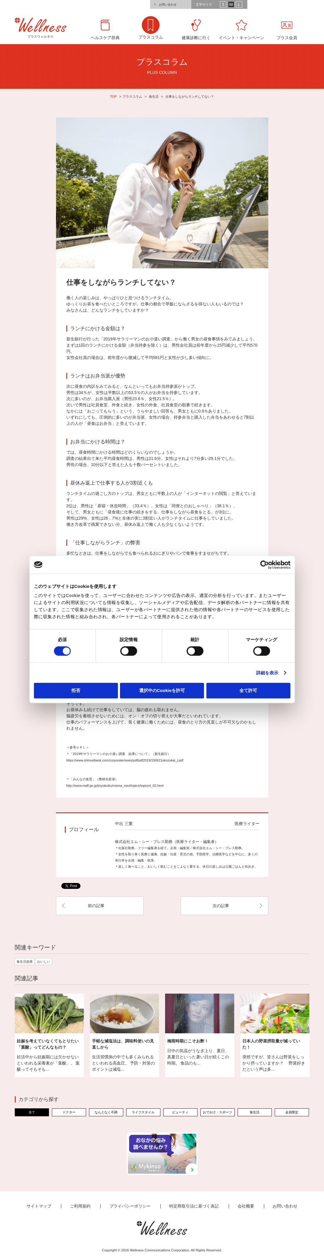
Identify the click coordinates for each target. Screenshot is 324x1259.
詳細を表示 (267, 672)
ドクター (69, 1112)
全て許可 (248, 690)
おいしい (43, 961)
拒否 (75, 690)
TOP (113, 96)
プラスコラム (132, 96)
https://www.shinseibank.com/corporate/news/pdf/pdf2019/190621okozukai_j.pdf (124, 760)
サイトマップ (39, 1206)
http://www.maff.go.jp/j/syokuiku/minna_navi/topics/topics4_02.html (115, 785)
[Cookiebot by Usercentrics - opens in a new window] (264, 564)
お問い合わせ (168, 4)
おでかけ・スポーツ (217, 1112)
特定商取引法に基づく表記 (194, 1206)
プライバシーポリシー (130, 1206)
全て (32, 1112)
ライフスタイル (143, 1112)
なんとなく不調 (106, 1112)
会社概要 (246, 1206)
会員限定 (291, 1112)
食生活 (153, 96)
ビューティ (180, 1112)
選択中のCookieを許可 (162, 690)
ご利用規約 (80, 1206)
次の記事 (221, 905)
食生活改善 (25, 961)
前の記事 (96, 905)
